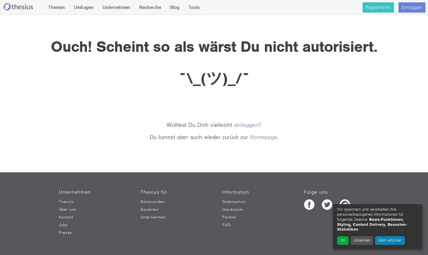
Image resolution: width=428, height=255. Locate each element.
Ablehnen (362, 240)
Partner (229, 217)
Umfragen (84, 7)
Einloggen (412, 7)
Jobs (63, 225)
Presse (65, 232)
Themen (56, 7)
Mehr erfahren (390, 240)
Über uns (67, 209)
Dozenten (150, 209)
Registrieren (378, 7)
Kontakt (66, 217)
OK (343, 240)
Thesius (66, 201)
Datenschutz (234, 201)
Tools (194, 7)
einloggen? (247, 124)
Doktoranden (153, 201)
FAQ (226, 225)
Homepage (263, 137)
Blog (175, 7)
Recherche (150, 7)
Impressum (232, 209)
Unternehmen (116, 7)
